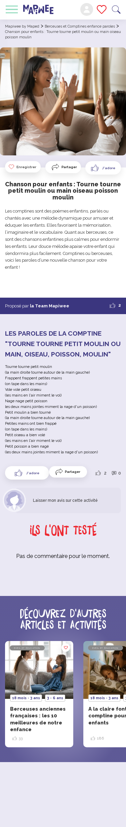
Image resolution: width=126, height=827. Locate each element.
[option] (39, 694)
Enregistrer (22, 167)
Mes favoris (102, 9)
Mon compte (86, 9)
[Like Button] (103, 168)
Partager (69, 167)
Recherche (116, 9)
